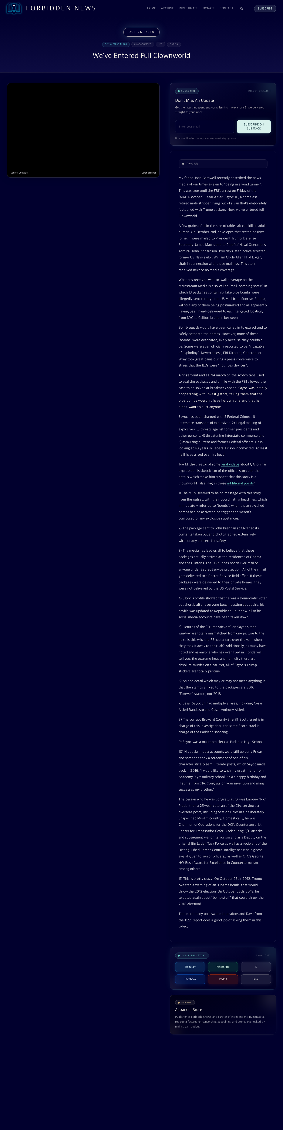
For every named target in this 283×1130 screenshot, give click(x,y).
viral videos (230, 464)
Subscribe (265, 8)
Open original (149, 173)
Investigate (188, 8)
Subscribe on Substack (254, 126)
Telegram (190, 967)
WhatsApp (223, 967)
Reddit (223, 979)
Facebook (190, 979)
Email (255, 979)
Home (151, 8)
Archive (167, 8)
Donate (209, 8)
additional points (240, 483)
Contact (226, 8)
